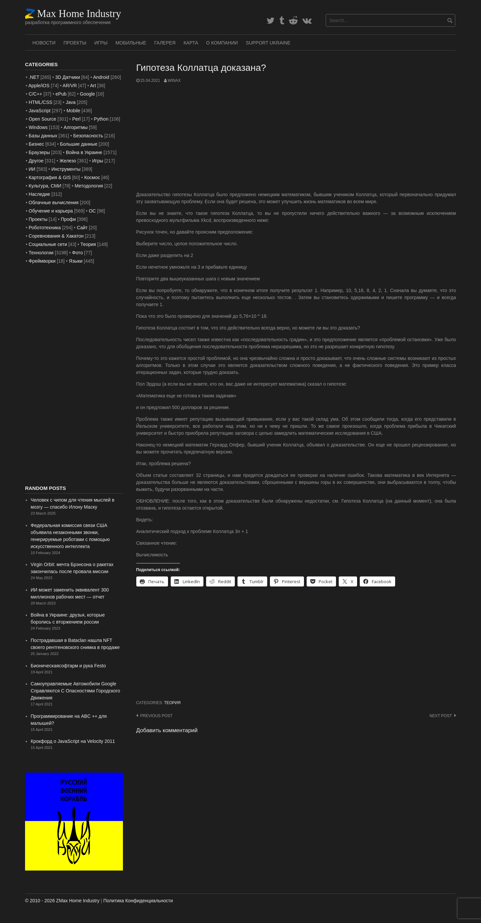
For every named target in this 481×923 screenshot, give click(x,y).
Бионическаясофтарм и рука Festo (68, 665)
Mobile (73, 110)
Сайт (82, 227)
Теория (172, 702)
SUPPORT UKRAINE (268, 42)
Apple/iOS (38, 85)
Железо (67, 160)
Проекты (74, 42)
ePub (60, 94)
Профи (68, 219)
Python (101, 119)
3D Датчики (67, 77)
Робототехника (45, 227)
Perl (76, 119)
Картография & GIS (50, 177)
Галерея (165, 42)
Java (71, 102)
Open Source (42, 119)
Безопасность (88, 135)
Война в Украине (84, 152)
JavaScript (39, 110)
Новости (43, 42)
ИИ (32, 169)
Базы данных (43, 135)
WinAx (174, 80)
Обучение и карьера (51, 211)
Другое (36, 160)
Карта (190, 42)
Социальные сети (48, 244)
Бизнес (36, 144)
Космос (92, 177)
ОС (92, 211)
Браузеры (39, 152)
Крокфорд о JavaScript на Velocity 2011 (73, 741)
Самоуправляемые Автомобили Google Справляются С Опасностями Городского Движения (75, 690)
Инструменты (66, 169)
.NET (34, 77)
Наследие (39, 194)
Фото (77, 252)
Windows (38, 127)
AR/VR (69, 85)
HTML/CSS (40, 102)
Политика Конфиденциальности (138, 900)
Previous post (156, 715)
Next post (441, 715)
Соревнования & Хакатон (56, 236)
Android (101, 77)
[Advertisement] (296, 137)
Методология (89, 185)
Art (93, 85)
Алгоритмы (75, 127)
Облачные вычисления (53, 202)
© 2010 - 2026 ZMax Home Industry (62, 900)
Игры (100, 42)
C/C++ (35, 94)
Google (87, 94)
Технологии (41, 252)
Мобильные (131, 42)
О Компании (222, 42)
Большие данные (79, 144)
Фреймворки (42, 261)
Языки (76, 261)
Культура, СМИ (45, 185)
